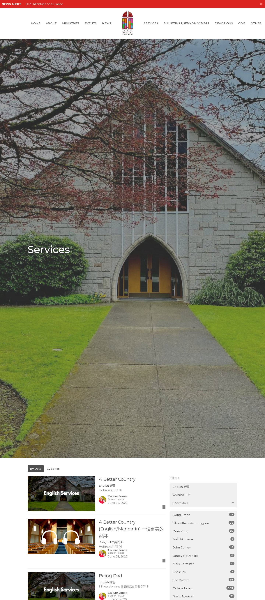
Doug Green (203, 515)
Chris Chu (203, 572)
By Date (35, 468)
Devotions (224, 23)
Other (256, 23)
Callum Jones (203, 588)
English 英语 (181, 486)
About (51, 23)
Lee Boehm (203, 580)
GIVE (241, 23)
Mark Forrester (203, 564)
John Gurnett (203, 547)
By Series (53, 468)
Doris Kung (203, 531)
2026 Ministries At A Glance (44, 4)
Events (91, 23)
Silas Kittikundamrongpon (203, 523)
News (106, 23)
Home (35, 23)
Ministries (70, 23)
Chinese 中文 (181, 495)
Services (151, 23)
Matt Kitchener (203, 539)
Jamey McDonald (203, 555)
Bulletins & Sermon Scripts (186, 23)
